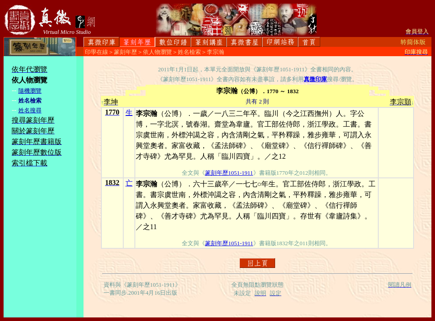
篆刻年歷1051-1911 (229, 172)
